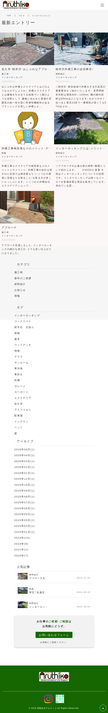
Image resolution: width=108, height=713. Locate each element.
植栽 (17, 333)
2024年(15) (22, 537)
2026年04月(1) (24, 455)
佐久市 (18, 403)
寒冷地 (18, 368)
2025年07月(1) (24, 502)
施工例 (18, 272)
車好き (18, 374)
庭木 (17, 339)
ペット (18, 427)
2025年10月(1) (24, 485)
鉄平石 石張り (24, 327)
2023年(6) (21, 543)
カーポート (21, 392)
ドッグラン (21, 421)
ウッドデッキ (23, 345)
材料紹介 (20, 284)
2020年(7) (21, 555)
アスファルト (23, 409)
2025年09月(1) (24, 490)
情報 (17, 296)
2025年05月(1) (24, 514)
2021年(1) (21, 549)
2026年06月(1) (24, 449)
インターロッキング (27, 315)
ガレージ (20, 386)
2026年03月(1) (24, 461)
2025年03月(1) (24, 520)
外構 (17, 380)
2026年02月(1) (24, 467)
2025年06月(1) (24, 508)
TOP (9, 15)
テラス (18, 356)
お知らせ (20, 290)
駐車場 (18, 415)
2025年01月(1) (24, 532)
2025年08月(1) (24, 496)
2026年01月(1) (24, 473)
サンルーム (21, 362)
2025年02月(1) (24, 526)
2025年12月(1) (24, 479)
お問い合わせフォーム (54, 635)
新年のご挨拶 (23, 278)
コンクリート (23, 321)
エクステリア (23, 398)
